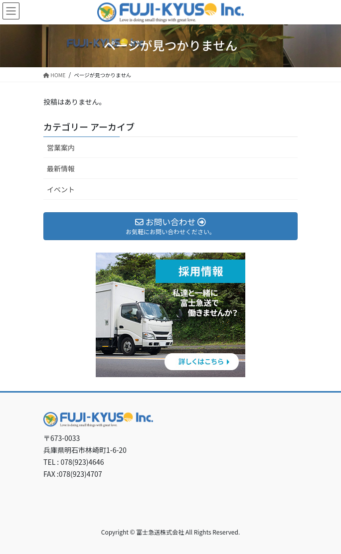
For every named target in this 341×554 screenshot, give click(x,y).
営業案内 (61, 147)
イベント (61, 189)
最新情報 (61, 168)
